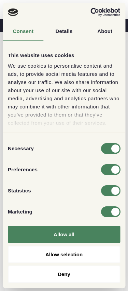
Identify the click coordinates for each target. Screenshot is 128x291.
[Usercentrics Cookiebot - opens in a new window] (91, 12)
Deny (64, 274)
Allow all (64, 234)
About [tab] (104, 31)
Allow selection (64, 254)
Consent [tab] (23, 31)
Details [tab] (64, 31)
